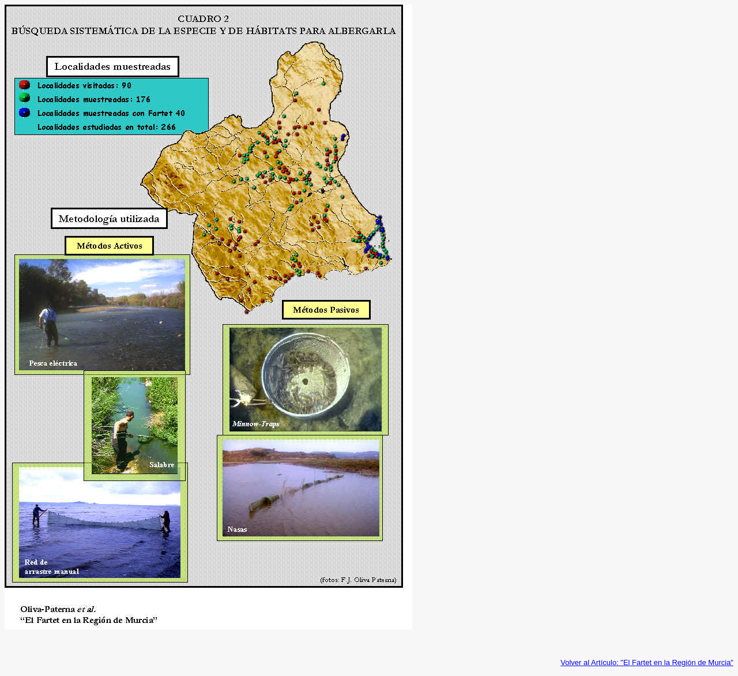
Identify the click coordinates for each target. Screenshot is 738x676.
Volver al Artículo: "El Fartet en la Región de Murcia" (646, 662)
